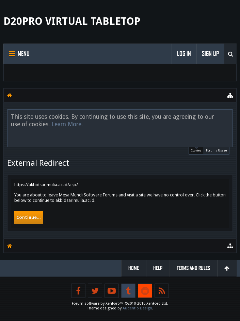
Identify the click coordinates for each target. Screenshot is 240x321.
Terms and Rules (193, 268)
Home (133, 268)
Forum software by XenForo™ (120, 303)
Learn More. (67, 124)
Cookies (196, 149)
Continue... (28, 217)
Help (157, 268)
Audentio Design (137, 308)
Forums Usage (216, 150)
